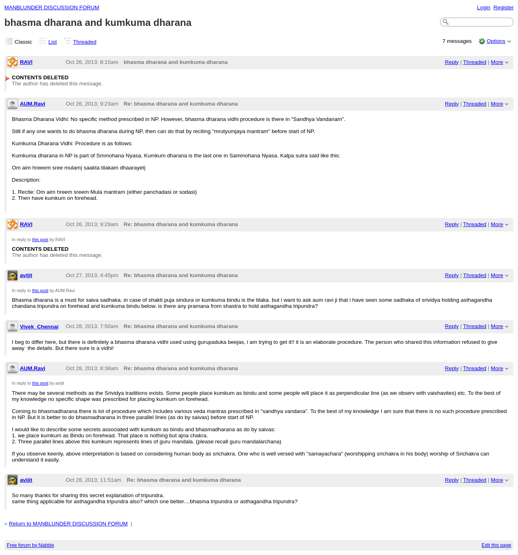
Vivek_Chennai (39, 327)
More (497, 62)
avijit (26, 275)
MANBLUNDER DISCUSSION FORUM (51, 7)
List (53, 42)
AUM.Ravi (32, 104)
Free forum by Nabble (30, 545)
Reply (452, 62)
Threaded (85, 42)
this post (40, 239)
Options (495, 41)
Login (483, 7)
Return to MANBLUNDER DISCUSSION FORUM (68, 524)
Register (503, 7)
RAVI (26, 62)
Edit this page (496, 545)
